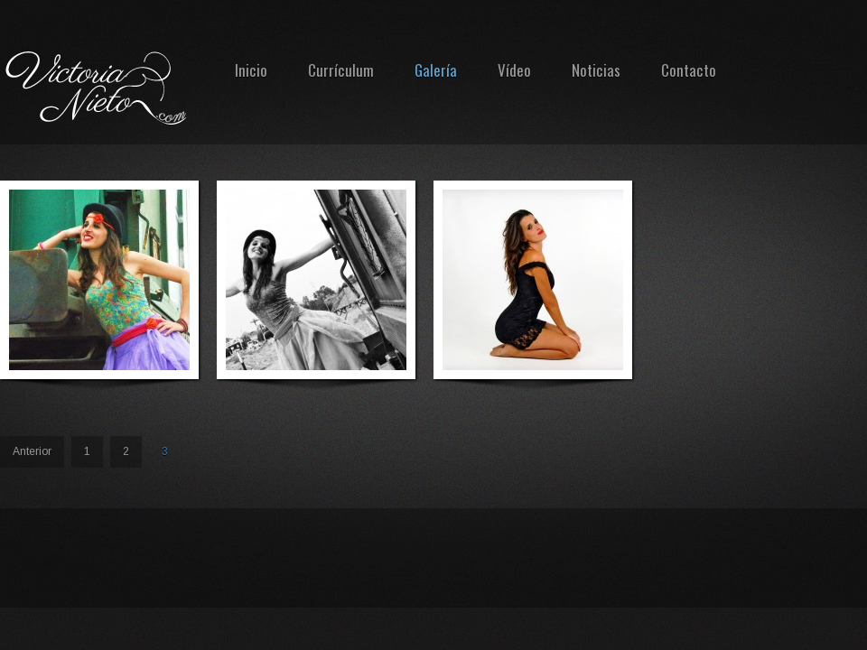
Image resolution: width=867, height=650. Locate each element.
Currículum (341, 70)
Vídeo (514, 70)
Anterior (32, 451)
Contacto (688, 70)
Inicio (251, 70)
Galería (436, 70)
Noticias (596, 70)
